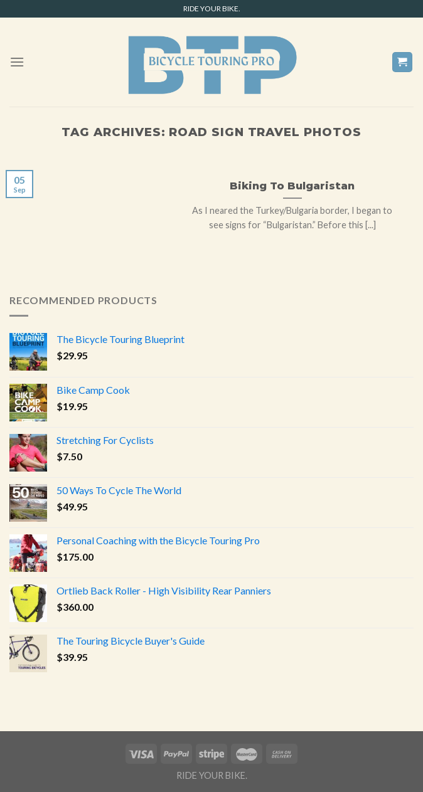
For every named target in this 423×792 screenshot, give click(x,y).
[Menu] (16, 61)
